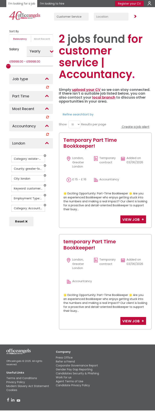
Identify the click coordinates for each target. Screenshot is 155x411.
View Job (131, 219)
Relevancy (20, 38)
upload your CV (86, 89)
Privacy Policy (15, 382)
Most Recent (42, 38)
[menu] (74, 124)
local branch (103, 97)
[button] (45, 155)
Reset (21, 221)
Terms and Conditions (21, 378)
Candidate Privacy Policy (73, 385)
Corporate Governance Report (77, 365)
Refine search (73, 114)
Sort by (88, 114)
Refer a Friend (65, 361)
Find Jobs (134, 16)
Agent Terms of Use (69, 381)
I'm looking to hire (52, 4)
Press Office (64, 358)
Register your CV (129, 4)
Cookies (11, 390)
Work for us (63, 377)
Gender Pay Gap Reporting (74, 369)
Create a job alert (135, 127)
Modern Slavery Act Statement (27, 386)
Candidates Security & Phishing (77, 373)
